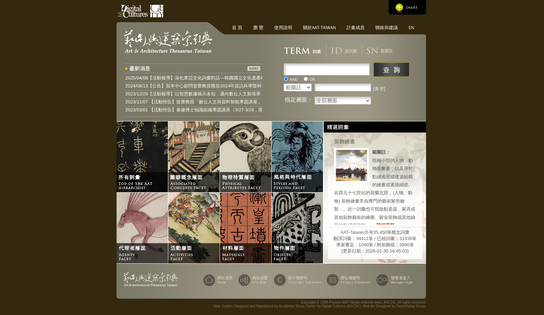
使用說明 (283, 28)
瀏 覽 (258, 28)
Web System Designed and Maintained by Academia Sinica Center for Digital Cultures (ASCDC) (287, 306)
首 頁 (237, 28)
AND (294, 79)
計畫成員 (356, 28)
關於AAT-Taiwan (319, 28)
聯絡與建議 (386, 28)
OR (312, 79)
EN (411, 28)
